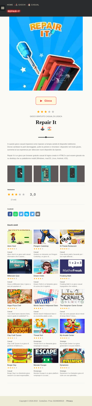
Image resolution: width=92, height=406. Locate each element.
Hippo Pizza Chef (14, 305)
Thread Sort (38, 335)
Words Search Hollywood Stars (46, 305)
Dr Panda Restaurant (68, 246)
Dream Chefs (39, 276)
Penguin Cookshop (41, 246)
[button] (2, 8)
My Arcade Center (67, 335)
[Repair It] (46, 54)
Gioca (46, 100)
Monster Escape (40, 365)
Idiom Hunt (11, 246)
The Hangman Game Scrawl (71, 305)
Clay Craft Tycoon (14, 335)
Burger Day (11, 365)
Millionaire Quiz (13, 276)
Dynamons (64, 365)
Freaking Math (65, 276)
